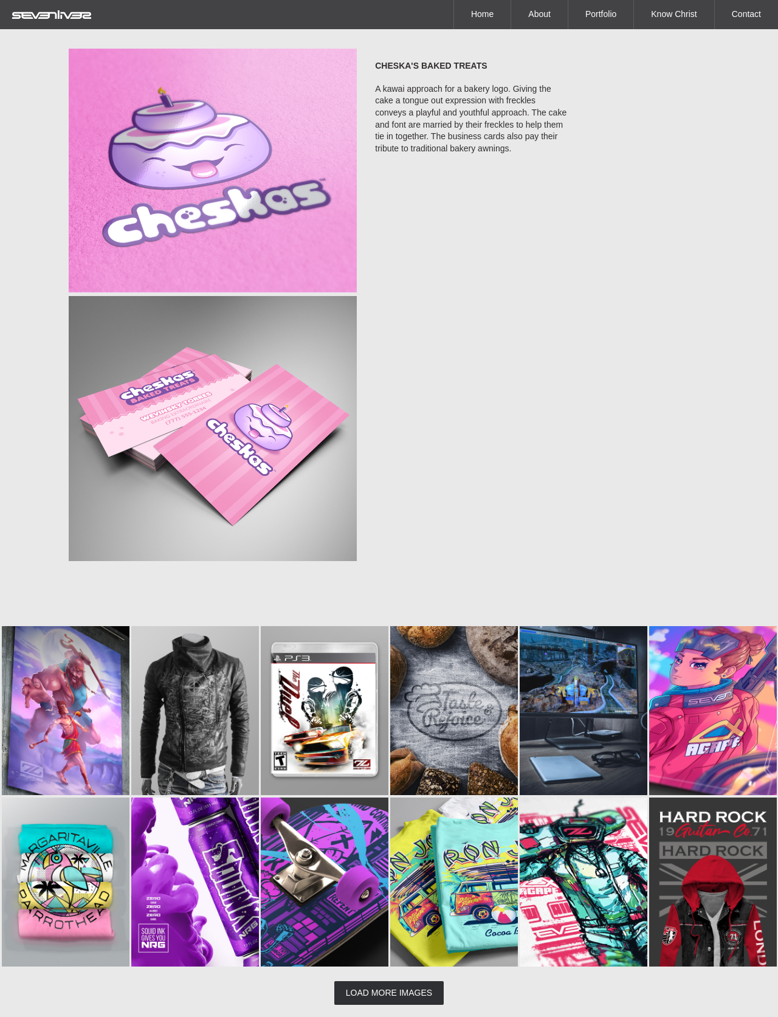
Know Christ (674, 14)
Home (482, 14)
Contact (746, 14)
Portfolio (600, 14)
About (539, 14)
